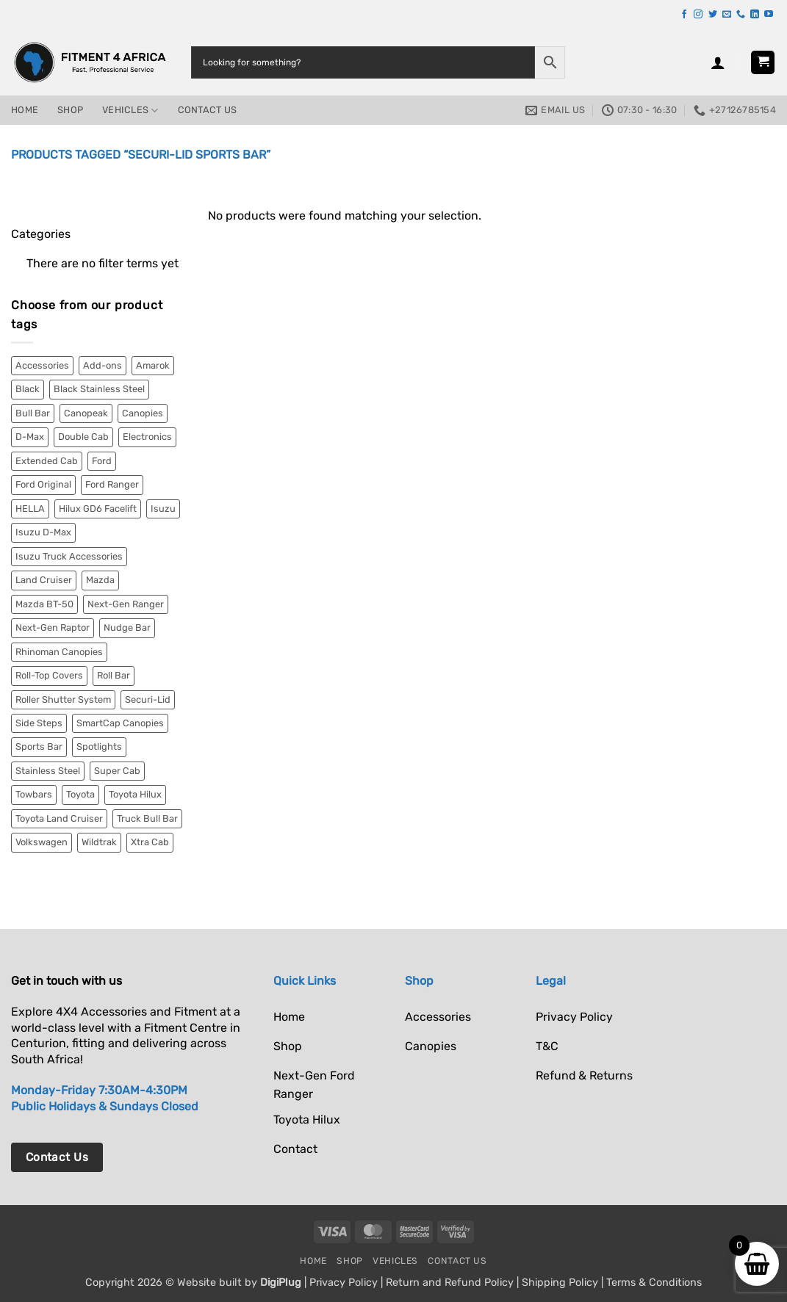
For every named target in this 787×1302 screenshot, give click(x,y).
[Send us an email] (726, 15)
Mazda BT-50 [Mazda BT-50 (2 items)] (44, 604)
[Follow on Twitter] (712, 15)
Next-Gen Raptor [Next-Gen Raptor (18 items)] (52, 627)
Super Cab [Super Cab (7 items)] (117, 770)
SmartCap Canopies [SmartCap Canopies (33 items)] (120, 722)
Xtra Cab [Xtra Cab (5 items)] (150, 841)
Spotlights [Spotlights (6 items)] (99, 746)
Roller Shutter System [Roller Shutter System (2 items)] (63, 699)
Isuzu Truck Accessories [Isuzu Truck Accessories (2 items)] (69, 556)
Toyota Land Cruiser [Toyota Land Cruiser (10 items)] (59, 818)
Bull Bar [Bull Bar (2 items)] (32, 413)
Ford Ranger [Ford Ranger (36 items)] (112, 484)
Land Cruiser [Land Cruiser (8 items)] (43, 579)
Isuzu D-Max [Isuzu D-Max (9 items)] (43, 532)
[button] (718, 62)
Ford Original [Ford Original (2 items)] (43, 484)
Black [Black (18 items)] (27, 388)
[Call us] (740, 15)
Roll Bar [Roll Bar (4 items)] (113, 675)
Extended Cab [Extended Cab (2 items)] (46, 460)
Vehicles (130, 110)
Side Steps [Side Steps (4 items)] (38, 722)
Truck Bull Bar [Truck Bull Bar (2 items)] (147, 818)
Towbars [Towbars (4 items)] (33, 794)
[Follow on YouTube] (768, 15)
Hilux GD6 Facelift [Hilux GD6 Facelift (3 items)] (98, 508)
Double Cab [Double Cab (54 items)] (83, 436)
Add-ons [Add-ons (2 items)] (102, 365)
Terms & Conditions (654, 1282)
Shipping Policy (560, 1282)
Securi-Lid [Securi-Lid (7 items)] (147, 699)
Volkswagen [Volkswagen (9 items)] (41, 841)
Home (24, 109)
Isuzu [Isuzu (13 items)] (163, 508)
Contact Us (207, 109)
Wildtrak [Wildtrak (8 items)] (99, 841)
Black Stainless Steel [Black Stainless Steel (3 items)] (99, 388)
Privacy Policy (343, 1282)
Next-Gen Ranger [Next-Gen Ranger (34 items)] (125, 604)
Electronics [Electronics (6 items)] (147, 436)
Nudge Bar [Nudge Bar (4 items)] (127, 627)
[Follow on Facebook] (684, 15)
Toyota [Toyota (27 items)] (80, 794)
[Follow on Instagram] (698, 15)
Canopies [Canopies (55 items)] (142, 413)
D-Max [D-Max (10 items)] (29, 436)
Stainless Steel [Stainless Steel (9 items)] (47, 770)
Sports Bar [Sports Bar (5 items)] (38, 746)
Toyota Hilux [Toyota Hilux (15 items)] (135, 794)
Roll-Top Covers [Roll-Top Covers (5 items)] (49, 675)
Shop (70, 109)
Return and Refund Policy (450, 1282)
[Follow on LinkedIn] (754, 15)
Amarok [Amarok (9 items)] (153, 365)
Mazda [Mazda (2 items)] (100, 579)
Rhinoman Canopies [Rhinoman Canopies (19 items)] (59, 651)
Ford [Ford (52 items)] (102, 460)
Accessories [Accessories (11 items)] (42, 365)
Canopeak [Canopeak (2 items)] (86, 413)
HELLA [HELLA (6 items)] (30, 508)
